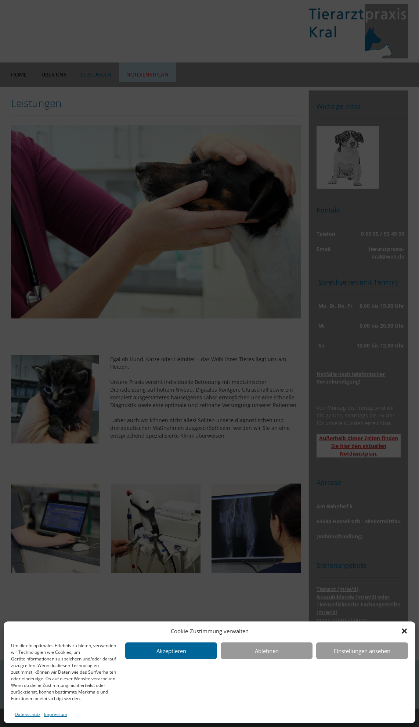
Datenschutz (27, 714)
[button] (404, 631)
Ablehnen (267, 651)
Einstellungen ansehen (362, 651)
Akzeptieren (171, 651)
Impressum (55, 714)
